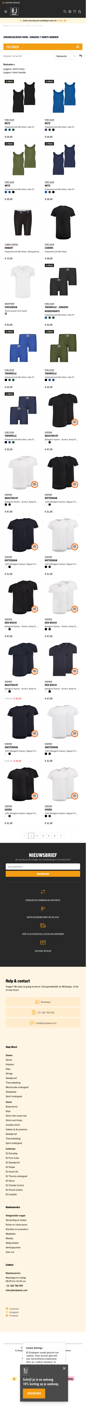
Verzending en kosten (16, 1220)
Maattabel (10, 1233)
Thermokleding (13, 1082)
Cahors (49, 247)
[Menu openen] (5, 11)
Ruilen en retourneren (16, 1224)
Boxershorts (11, 1106)
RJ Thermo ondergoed (16, 1176)
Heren (9, 1101)
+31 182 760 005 (14, 1285)
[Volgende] (61, 835)
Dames (9, 1055)
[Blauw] (9, 130)
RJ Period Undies (14, 1189)
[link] (25, 835)
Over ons (10, 1251)
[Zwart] (53, 130)
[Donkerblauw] (6, 130)
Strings (9, 1073)
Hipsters (10, 1064)
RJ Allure (10, 1180)
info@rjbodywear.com (16, 1290)
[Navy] (50, 442)
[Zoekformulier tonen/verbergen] (65, 11)
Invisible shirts (13, 1124)
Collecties (10, 1148)
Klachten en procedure (17, 1229)
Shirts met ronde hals (16, 1115)
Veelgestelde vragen (15, 1215)
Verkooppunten (13, 1247)
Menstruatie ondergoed (17, 1087)
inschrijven (43, 873)
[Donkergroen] (13, 130)
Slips (8, 1068)
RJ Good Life (12, 1171)
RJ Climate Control (15, 1185)
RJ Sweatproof (13, 1162)
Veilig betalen (12, 1242)
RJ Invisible (11, 1194)
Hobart (9, 247)
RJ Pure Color (12, 1157)
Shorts (9, 1059)
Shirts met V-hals (14, 1120)
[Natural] (6, 314)
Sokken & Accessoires (16, 1129)
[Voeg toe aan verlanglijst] (74, 11)
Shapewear (11, 1091)
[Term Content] (65, 20)
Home (5, 25)
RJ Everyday (11, 1153)
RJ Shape (10, 1166)
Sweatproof (11, 1078)
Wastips (9, 1238)
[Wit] (46, 442)
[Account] (70, 11)
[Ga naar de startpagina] (14, 12)
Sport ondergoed (14, 1096)
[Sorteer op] (66, 56)
